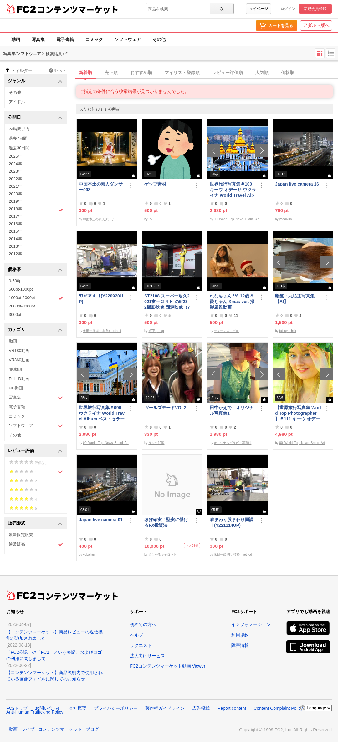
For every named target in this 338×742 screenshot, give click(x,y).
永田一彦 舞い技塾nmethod (102, 331)
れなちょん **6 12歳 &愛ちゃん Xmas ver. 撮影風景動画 (232, 301)
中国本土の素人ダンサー (100, 219)
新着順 (85, 72)
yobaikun (285, 219)
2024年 (15, 163)
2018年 (36, 209)
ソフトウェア (128, 39)
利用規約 (240, 635)
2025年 (15, 156)
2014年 (15, 238)
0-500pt (16, 280)
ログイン (287, 9)
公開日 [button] (35, 118)
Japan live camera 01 (101, 519)
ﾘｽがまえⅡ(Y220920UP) (101, 298)
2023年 (15, 171)
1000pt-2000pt (36, 298)
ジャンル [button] (35, 81)
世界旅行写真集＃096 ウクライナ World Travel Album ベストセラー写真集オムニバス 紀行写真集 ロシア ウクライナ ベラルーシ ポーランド (102, 413)
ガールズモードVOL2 (165, 407)
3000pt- (16, 314)
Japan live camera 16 (297, 183)
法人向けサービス (147, 655)
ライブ (27, 729)
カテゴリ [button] (35, 330)
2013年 (15, 246)
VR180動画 (19, 350)
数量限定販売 (21, 534)
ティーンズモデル (226, 331)
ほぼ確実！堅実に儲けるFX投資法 (166, 522)
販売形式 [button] (35, 523)
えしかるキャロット (162, 554)
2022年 (15, 178)
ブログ (92, 729)
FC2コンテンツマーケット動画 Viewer (167, 665)
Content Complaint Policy (278, 708)
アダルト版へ (316, 25)
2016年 (15, 223)
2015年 (15, 231)
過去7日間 (18, 138)
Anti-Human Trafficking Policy (35, 711)
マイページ (258, 9)
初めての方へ (143, 624)
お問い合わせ (48, 708)
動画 (15, 39)
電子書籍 (65, 39)
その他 (159, 39)
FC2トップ (17, 708)
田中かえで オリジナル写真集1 (231, 410)
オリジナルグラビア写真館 (232, 443)
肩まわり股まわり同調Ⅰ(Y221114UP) (231, 522)
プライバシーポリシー (116, 708)
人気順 (262, 72)
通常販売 (36, 544)
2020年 (15, 193)
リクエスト (141, 645)
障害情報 (240, 645)
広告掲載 (201, 708)
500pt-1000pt (21, 289)
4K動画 (15, 369)
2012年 (15, 254)
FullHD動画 (19, 378)
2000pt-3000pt (22, 306)
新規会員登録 (315, 9)
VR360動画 (19, 360)
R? (150, 219)
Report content (231, 708)
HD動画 (16, 388)
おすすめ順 (141, 72)
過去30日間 (19, 147)
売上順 (111, 72)
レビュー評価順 (227, 72)
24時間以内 (19, 129)
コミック (94, 39)
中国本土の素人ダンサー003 (101, 186)
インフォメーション (251, 624)
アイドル (17, 101)
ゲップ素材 (155, 183)
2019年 (15, 201)
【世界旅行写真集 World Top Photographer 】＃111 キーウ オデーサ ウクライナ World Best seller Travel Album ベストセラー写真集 (298, 413)
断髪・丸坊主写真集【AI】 (295, 298)
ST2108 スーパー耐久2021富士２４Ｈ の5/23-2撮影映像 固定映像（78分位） (167, 301)
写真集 (38, 39)
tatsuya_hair (287, 331)
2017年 (15, 216)
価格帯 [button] (35, 270)
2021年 (15, 186)
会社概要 (77, 708)
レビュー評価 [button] (35, 451)
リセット (57, 70)
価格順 (287, 72)
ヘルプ (136, 635)
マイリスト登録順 (182, 72)
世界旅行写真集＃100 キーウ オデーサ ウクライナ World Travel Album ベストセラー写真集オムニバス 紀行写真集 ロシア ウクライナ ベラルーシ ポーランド (233, 189)
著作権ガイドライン (165, 708)
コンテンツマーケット (78, 9)
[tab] (207, 73)
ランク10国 (156, 443)
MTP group (156, 331)
